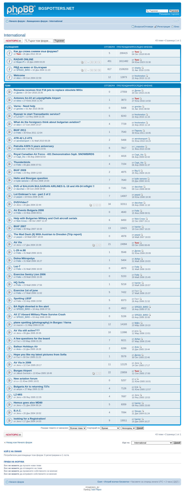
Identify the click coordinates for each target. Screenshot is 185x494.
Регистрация (163, 26)
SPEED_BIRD (23, 70)
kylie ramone (22, 181)
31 (99, 62)
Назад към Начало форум (19, 442)
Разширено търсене (169, 14)
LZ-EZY (20, 117)
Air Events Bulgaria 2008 (29, 210)
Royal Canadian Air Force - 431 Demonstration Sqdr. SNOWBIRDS (54, 154)
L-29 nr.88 (20, 250)
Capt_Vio (20, 157)
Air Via (18, 242)
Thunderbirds (22, 162)
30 (95, 62)
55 (99, 70)
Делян (19, 92)
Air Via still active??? (27, 330)
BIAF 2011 (20, 130)
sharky (138, 68)
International (56, 21)
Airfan (137, 259)
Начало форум (17, 21)
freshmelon (140, 76)
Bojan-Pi (20, 62)
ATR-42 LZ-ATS (23, 138)
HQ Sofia (19, 282)
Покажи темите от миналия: (63, 428)
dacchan (20, 189)
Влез (176, 26)
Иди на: (126, 442)
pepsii (19, 197)
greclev (19, 109)
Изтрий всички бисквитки (116, 482)
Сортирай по (103, 428)
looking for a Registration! (30, 418)
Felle (18, 133)
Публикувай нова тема (13, 40)
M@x (137, 323)
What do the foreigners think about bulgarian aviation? (47, 122)
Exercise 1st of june (26, 290)
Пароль (138, 130)
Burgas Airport (23, 370)
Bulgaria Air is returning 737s (31, 386)
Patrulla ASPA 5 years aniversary (34, 146)
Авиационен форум (37, 21)
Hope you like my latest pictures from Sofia (40, 354)
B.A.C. (17, 410)
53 (91, 70)
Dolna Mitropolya (24, 258)
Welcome (19, 75)
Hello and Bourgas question (31, 178)
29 (91, 62)
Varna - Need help (24, 106)
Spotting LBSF (23, 298)
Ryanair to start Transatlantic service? (37, 114)
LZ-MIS (18, 394)
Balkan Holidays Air (26, 346)
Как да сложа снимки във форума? (36, 51)
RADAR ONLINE (23, 59)
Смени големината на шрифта (176, 20)
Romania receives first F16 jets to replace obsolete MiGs (48, 90)
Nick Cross (21, 221)
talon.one (20, 149)
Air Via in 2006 (22, 362)
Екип (100, 482)
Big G (137, 170)
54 (95, 70)
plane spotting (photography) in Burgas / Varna (42, 322)
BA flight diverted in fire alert (31, 306)
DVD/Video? (21, 202)
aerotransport (22, 141)
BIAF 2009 (20, 170)
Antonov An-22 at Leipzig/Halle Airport (37, 98)
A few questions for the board (32, 338)
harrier (138, 227)
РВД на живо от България (30, 67)
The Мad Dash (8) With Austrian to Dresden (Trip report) (48, 234)
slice (18, 78)
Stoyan (138, 411)
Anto (18, 349)
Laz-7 (17, 266)
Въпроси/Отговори (144, 26)
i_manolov (139, 146)
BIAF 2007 (20, 226)
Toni (18, 54)
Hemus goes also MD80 (28, 402)
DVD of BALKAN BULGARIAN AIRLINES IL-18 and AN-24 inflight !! (54, 186)
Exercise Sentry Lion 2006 (29, 274)
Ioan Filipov (96, 490)
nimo (18, 101)
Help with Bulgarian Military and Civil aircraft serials (45, 218)
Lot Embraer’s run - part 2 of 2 (32, 194)
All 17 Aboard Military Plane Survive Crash (40, 314)
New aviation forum (25, 378)
